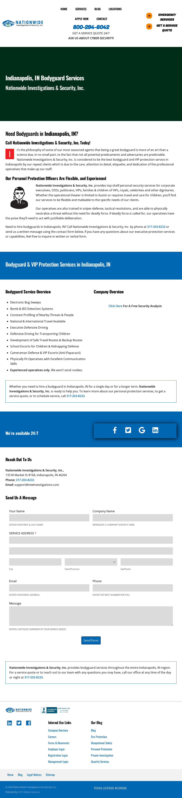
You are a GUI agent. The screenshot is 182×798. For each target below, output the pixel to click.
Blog (97, 8)
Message (15, 603)
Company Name (104, 510)
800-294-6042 (91, 26)
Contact (101, 18)
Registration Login (58, 755)
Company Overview (58, 730)
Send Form (91, 640)
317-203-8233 (25, 479)
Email (13, 580)
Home (64, 8)
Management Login (58, 761)
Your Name (17, 510)
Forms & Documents (59, 742)
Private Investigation (102, 755)
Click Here (115, 305)
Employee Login (56, 748)
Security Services (100, 761)
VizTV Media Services (29, 791)
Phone (97, 580)
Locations (115, 8)
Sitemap (50, 774)
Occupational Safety (102, 742)
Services (80, 8)
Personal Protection (101, 748)
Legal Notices (34, 774)
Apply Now (81, 18)
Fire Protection (99, 736)
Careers (52, 736)
